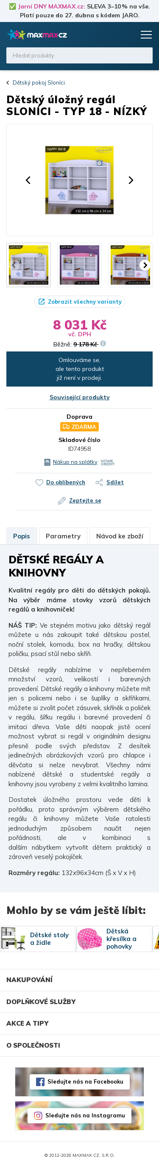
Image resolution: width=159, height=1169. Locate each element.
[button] (28, 180)
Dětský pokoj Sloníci (39, 82)
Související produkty (80, 397)
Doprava (79, 416)
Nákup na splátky (75, 461)
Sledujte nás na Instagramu (85, 1115)
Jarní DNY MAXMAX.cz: (51, 6)
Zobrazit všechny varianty (85, 301)
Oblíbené (111, 34)
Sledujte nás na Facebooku (85, 1081)
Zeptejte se (85, 500)
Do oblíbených (65, 482)
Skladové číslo (79, 440)
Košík (127, 34)
